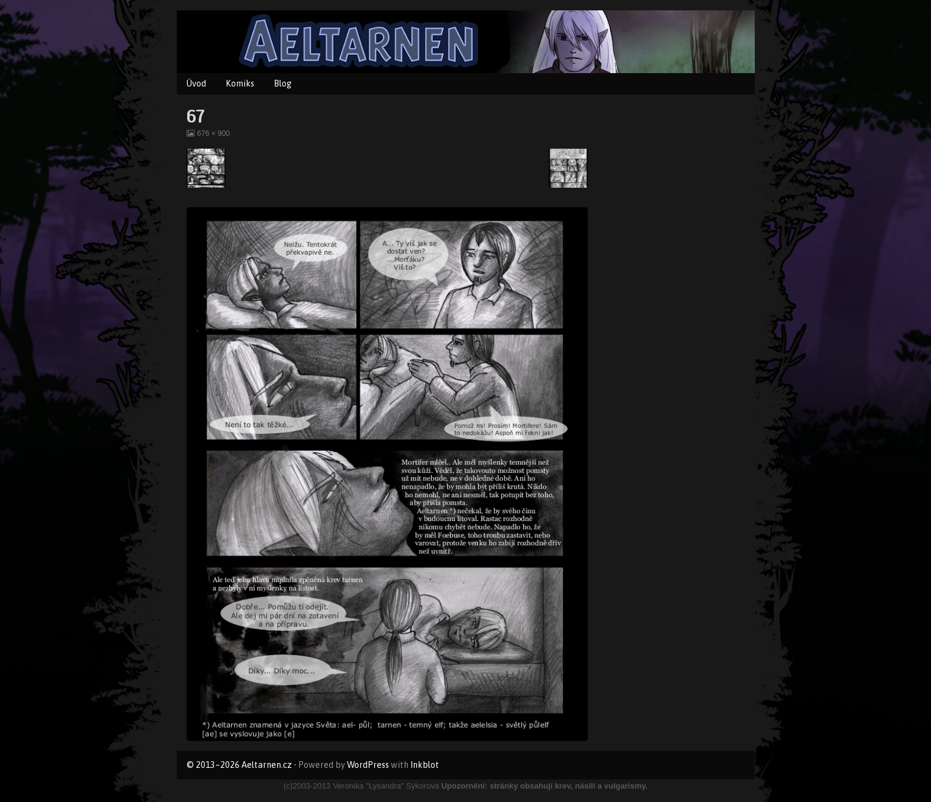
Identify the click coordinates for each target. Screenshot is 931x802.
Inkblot (424, 765)
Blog (282, 83)
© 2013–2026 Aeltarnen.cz (239, 765)
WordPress (368, 765)
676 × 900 (213, 133)
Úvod (196, 83)
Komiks (240, 83)
